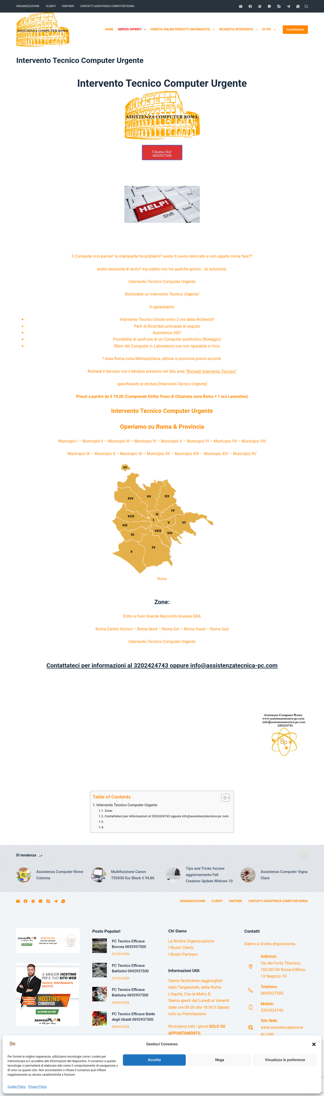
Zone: (109, 811)
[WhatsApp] (298, 6)
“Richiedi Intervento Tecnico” (211, 371)
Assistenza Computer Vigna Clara (284, 874)
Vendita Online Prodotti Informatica (184, 30)
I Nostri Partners (183, 954)
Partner (68, 6)
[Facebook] (250, 6)
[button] (313, 1044)
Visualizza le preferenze (285, 1060)
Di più (269, 30)
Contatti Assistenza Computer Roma (107, 6)
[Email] (240, 6)
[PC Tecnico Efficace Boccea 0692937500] (99, 945)
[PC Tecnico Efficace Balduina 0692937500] (99, 994)
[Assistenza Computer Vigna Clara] (248, 875)
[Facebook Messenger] (269, 6)
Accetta (154, 1060)
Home (109, 29)
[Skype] (279, 6)
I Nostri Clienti (181, 947)
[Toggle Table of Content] (223, 797)
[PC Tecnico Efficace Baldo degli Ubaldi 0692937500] (99, 1018)
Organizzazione (27, 6)
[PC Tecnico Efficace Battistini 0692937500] (99, 970)
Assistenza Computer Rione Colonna (59, 874)
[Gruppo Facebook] (259, 6)
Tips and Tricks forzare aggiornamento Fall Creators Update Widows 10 (209, 874)
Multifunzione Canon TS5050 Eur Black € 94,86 (132, 874)
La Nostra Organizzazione (191, 941)
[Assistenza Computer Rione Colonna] (23, 875)
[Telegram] (288, 6)
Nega (219, 1060)
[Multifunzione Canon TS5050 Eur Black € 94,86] (98, 875)
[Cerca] (306, 6)
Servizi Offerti (133, 30)
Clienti (51, 6)
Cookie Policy (17, 1086)
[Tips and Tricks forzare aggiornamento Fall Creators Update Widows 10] (173, 875)
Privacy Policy (37, 1086)
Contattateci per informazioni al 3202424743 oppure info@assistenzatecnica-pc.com (167, 816)
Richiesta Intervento (239, 30)
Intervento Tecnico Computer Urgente (127, 805)
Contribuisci (295, 29)
